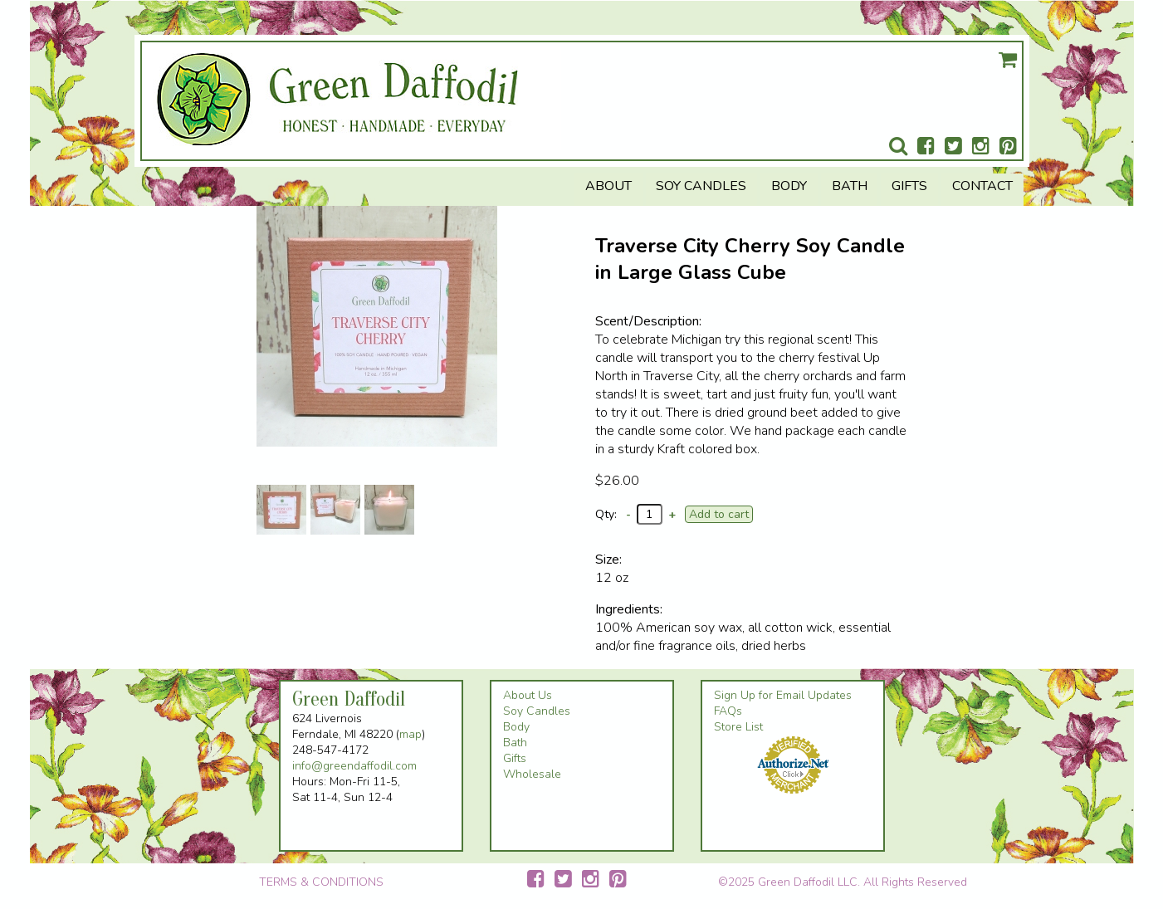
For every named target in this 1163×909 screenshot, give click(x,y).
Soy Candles (701, 186)
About (608, 186)
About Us (527, 695)
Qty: (606, 514)
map (410, 734)
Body (789, 186)
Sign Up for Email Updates (783, 695)
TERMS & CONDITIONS (321, 882)
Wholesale (532, 774)
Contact (982, 186)
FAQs (728, 711)
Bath (849, 186)
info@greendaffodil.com (354, 766)
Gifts (909, 186)
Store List (738, 727)
